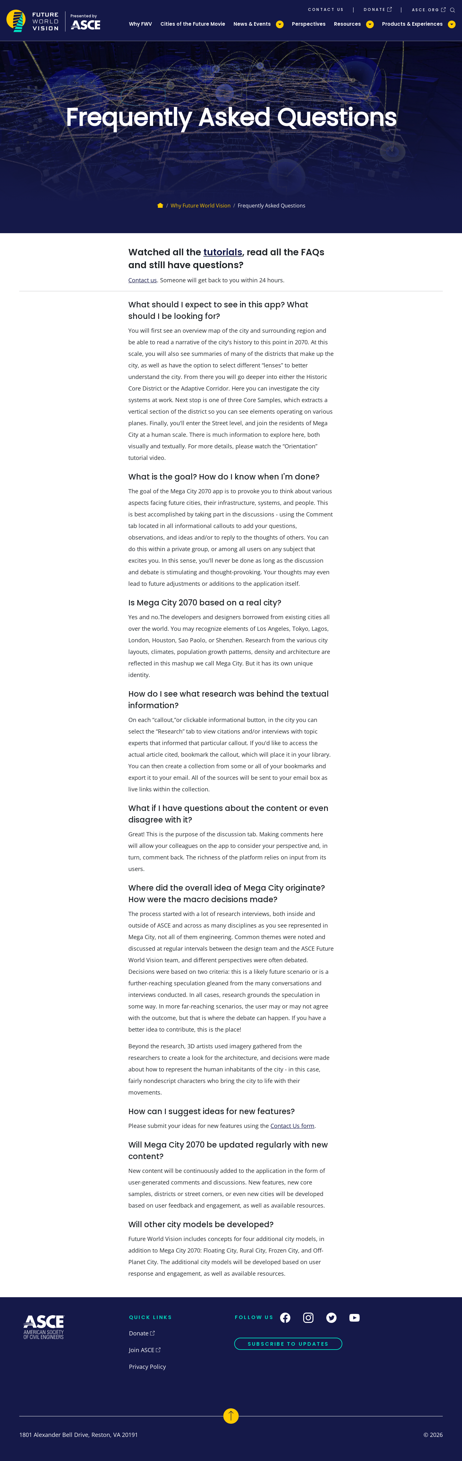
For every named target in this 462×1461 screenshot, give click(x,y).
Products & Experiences (412, 24)
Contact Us (326, 9)
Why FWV (140, 24)
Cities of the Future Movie (192, 24)
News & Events (252, 24)
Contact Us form (292, 1126)
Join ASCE (141, 1350)
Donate (375, 9)
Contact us (142, 280)
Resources (347, 24)
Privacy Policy (147, 1366)
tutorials (222, 252)
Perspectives (309, 24)
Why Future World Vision (201, 205)
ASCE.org (426, 9)
